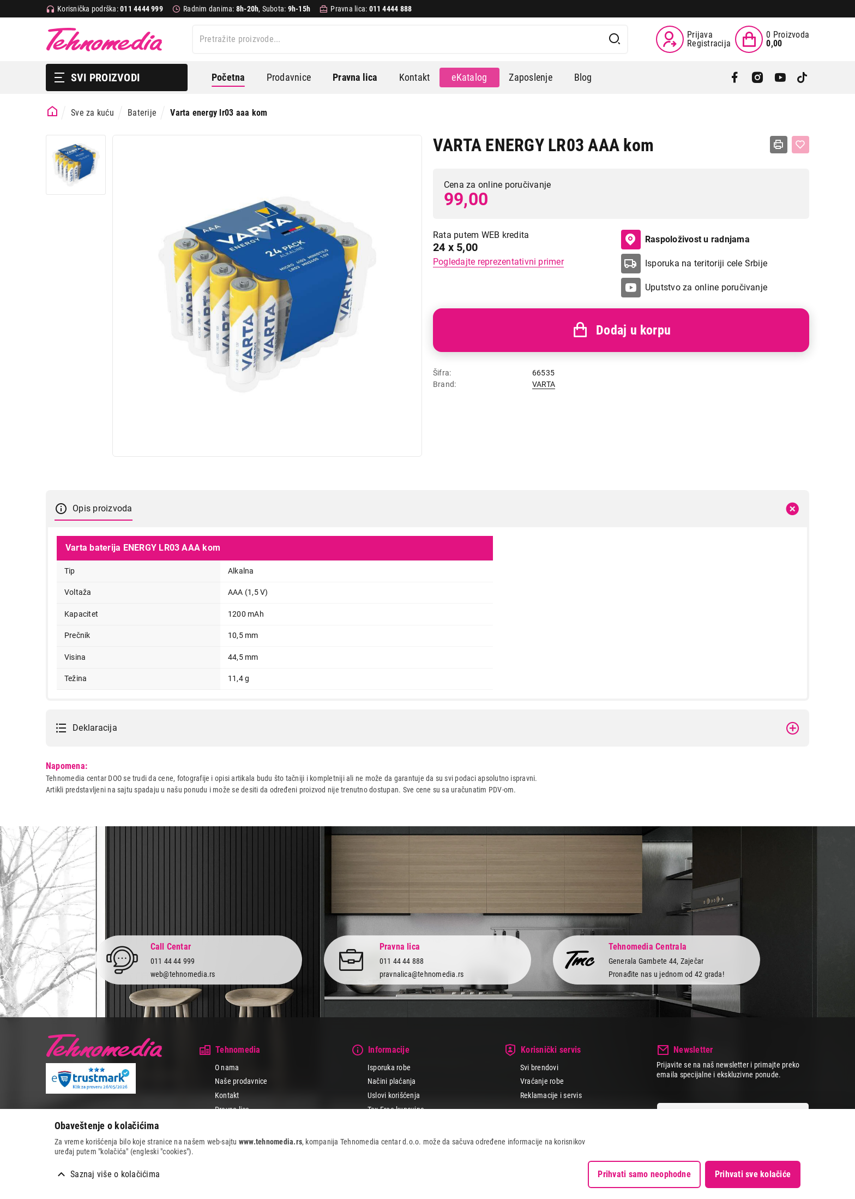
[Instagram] (757, 77)
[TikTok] (802, 77)
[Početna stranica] (52, 111)
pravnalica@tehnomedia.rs (422, 974)
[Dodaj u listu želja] (800, 144)
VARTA (543, 384)
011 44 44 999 (172, 961)
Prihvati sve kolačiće (753, 1174)
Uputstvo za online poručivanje (706, 287)
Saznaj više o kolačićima (115, 1174)
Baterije (142, 113)
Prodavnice (289, 77)
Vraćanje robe (542, 1081)
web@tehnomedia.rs (182, 974)
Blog (583, 77)
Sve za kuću (92, 113)
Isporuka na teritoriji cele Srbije (706, 263)
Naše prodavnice (241, 1081)
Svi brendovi (539, 1067)
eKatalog (469, 77)
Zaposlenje (530, 77)
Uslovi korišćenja (394, 1095)
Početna (228, 77)
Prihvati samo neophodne (644, 1174)
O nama (227, 1067)
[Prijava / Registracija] (693, 39)
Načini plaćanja (392, 1081)
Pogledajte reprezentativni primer (498, 261)
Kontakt (414, 77)
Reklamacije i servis (551, 1095)
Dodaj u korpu (621, 330)
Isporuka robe (389, 1067)
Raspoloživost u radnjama (685, 239)
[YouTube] (780, 77)
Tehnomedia (104, 39)
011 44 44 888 (402, 961)
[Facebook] (735, 77)
